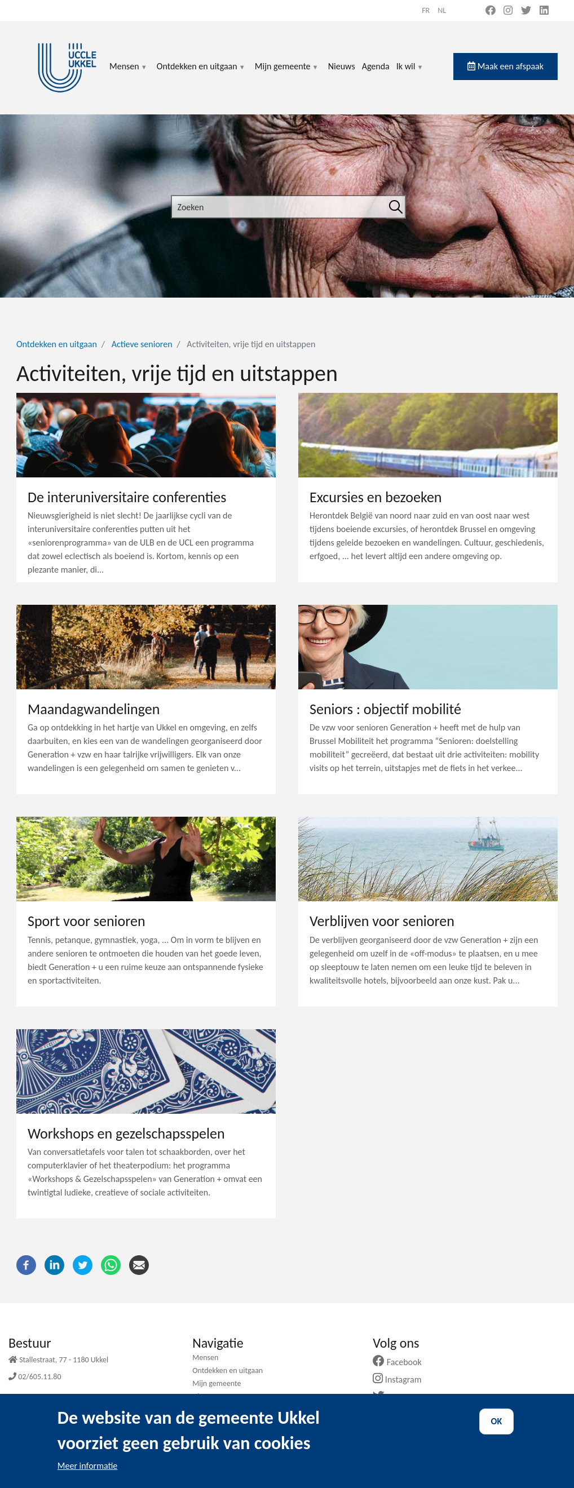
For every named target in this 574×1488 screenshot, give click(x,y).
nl (442, 10)
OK (496, 1430)
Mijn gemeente (287, 73)
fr (426, 10)
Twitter (396, 1397)
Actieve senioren (142, 344)
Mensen (128, 73)
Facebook (401, 1362)
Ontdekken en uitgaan (201, 73)
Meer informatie (88, 1474)
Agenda (376, 66)
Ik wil (410, 73)
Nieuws (341, 66)
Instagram (401, 1379)
